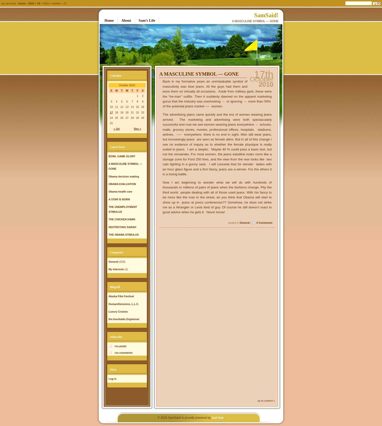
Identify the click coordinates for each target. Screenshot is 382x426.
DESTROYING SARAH (122, 227)
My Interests (116, 269)
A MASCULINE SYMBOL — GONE (199, 74)
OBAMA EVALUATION (122, 184)
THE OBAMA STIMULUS (123, 234)
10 (38, 3)
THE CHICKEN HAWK (121, 219)
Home (21, 3)
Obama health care (120, 191)
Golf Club (217, 417)
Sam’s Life (147, 20)
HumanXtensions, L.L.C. (123, 304)
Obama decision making (123, 176)
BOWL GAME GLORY (121, 156)
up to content (265, 400)
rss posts (120, 346)
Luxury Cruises (118, 311)
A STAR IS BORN (119, 199)
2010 (31, 3)
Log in (112, 378)
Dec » (137, 128)
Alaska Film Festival (121, 296)
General (244, 222)
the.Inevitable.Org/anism (123, 319)
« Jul (117, 128)
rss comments (124, 352)
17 (111, 112)
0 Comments (264, 222)
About (126, 20)
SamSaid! (266, 15)
